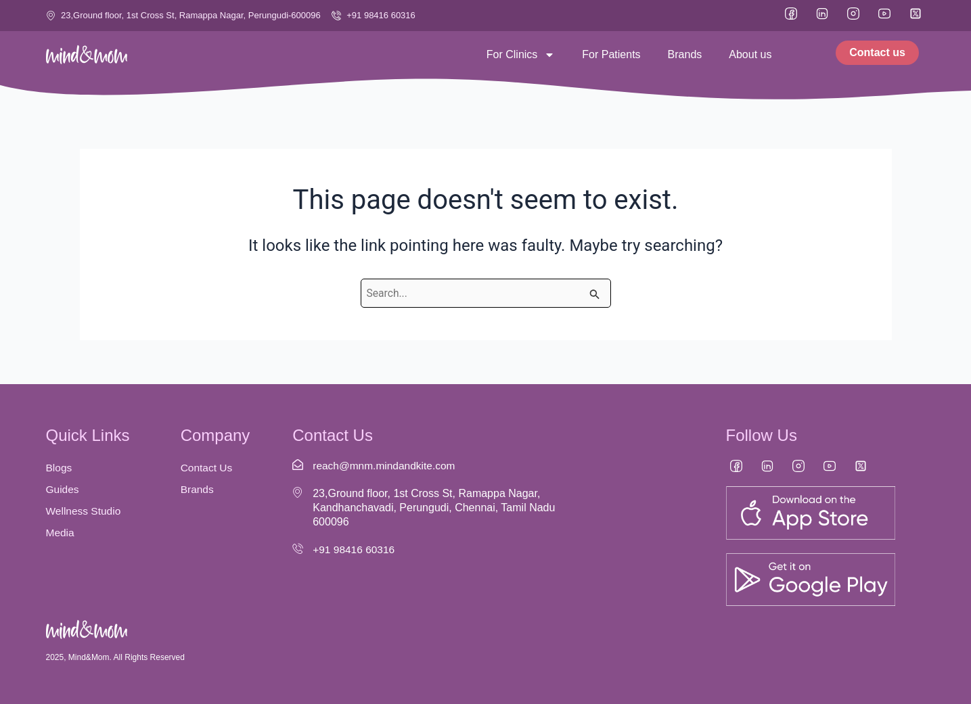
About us (750, 54)
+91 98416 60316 (355, 549)
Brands (685, 54)
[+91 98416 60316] (297, 548)
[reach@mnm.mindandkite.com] (297, 464)
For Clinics (521, 55)
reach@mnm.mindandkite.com (386, 465)
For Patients (611, 54)
